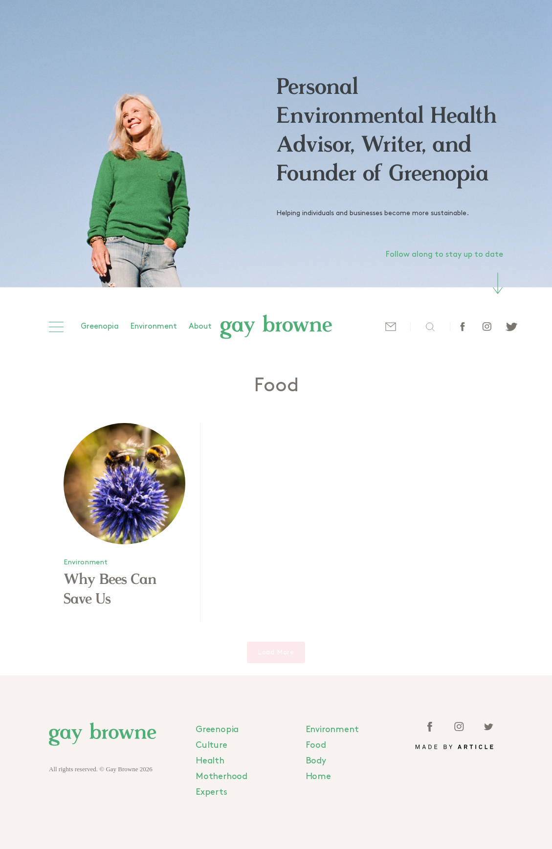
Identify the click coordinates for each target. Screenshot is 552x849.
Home (318, 776)
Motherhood (221, 776)
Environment (154, 326)
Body (316, 761)
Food (316, 745)
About (200, 326)
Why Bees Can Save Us (110, 590)
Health (210, 761)
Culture (211, 745)
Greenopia (100, 326)
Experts (211, 792)
